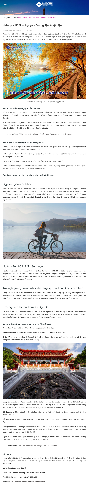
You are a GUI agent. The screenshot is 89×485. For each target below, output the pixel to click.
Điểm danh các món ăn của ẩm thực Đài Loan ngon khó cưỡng (45, 134)
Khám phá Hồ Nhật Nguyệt (13, 34)
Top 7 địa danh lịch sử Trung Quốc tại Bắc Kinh (37, 446)
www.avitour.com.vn (36, 482)
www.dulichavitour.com (17, 482)
